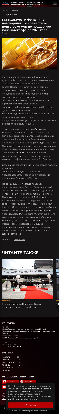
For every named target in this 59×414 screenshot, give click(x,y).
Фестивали (6, 301)
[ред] (4, 33)
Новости (14, 10)
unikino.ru (19, 239)
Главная (5, 10)
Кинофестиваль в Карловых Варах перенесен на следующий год (21, 305)
